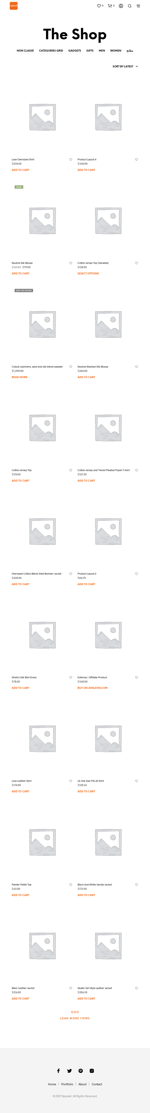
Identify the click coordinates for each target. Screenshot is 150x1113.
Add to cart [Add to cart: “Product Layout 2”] (86, 584)
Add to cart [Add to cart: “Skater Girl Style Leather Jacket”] (86, 999)
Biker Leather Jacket (23, 988)
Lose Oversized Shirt (23, 159)
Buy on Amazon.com (93, 688)
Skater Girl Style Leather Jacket (95, 988)
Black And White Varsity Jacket (95, 884)
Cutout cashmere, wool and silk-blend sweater (37, 366)
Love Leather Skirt (21, 780)
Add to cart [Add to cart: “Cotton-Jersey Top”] (20, 481)
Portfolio (67, 1084)
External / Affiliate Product (92, 677)
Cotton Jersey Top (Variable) (93, 262)
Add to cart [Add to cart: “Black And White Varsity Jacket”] (86, 895)
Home (52, 1084)
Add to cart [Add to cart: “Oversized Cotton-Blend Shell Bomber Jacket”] (20, 584)
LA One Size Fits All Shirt (91, 780)
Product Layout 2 (87, 573)
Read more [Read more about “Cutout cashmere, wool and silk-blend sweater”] (20, 377)
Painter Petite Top (21, 884)
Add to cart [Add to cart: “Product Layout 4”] (86, 170)
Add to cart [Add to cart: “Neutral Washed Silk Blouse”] (86, 377)
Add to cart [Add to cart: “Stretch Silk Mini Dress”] (20, 688)
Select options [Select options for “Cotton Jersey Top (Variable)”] (88, 273)
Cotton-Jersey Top (22, 470)
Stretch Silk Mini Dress (24, 677)
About (83, 1084)
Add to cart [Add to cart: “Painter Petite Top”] (20, 895)
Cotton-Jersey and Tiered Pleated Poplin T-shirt (104, 470)
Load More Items (75, 1018)
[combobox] (125, 67)
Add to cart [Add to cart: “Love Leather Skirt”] (20, 791)
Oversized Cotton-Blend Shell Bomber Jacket (36, 573)
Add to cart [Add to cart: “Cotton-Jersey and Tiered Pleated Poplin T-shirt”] (86, 481)
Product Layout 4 (87, 159)
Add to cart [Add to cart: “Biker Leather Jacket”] (20, 999)
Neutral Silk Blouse (22, 262)
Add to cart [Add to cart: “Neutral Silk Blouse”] (20, 273)
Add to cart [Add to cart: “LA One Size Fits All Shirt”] (86, 791)
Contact (97, 1084)
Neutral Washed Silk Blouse (93, 366)
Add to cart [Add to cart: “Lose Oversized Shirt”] (20, 170)
